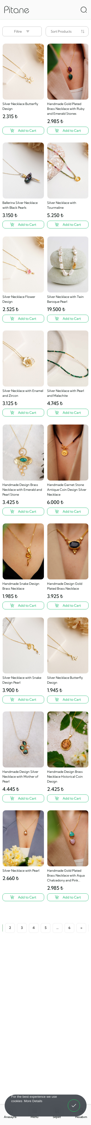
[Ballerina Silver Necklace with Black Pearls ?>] (23, 224)
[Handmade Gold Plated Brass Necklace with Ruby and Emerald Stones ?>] (68, 130)
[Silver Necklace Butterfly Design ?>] (23, 130)
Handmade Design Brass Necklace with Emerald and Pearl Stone (22, 489)
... (57, 928)
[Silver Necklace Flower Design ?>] (23, 318)
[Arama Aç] (83, 9)
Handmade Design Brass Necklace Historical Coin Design (65, 776)
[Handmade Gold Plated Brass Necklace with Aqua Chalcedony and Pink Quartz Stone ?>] (68, 897)
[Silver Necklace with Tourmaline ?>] (68, 224)
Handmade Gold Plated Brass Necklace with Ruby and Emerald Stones (65, 108)
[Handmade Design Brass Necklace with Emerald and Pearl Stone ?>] (23, 511)
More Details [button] (33, 1101)
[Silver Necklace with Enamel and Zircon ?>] (23, 412)
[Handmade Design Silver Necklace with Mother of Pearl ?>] (23, 798)
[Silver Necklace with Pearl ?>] (23, 897)
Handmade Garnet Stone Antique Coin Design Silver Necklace (66, 489)
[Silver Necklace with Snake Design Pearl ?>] (23, 699)
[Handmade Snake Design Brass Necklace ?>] (23, 605)
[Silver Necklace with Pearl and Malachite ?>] (68, 412)
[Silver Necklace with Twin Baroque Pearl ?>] (68, 318)
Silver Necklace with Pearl (20, 870)
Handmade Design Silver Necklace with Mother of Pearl (20, 776)
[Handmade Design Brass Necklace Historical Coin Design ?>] (68, 798)
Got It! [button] (73, 1102)
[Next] (81, 928)
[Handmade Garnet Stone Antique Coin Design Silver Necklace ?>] (68, 511)
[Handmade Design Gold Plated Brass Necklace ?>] (68, 605)
